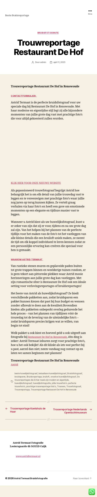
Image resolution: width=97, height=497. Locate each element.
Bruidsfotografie (48, 37)
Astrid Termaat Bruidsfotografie (30, 489)
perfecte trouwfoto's (56, 391)
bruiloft (44, 385)
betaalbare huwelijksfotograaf (50, 382)
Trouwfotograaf (49, 394)
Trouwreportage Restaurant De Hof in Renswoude (37, 397)
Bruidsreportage (33, 385)
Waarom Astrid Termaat (28, 263)
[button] (92, 492)
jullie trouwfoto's (39, 391)
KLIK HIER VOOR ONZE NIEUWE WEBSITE (38, 187)
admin (43, 66)
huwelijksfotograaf (75, 388)
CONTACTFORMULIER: (25, 100)
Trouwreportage (64, 394)
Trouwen (38, 394)
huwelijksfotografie (23, 391)
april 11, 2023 (59, 66)
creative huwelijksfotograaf (60, 385)
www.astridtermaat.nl (28, 467)
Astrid (15, 373)
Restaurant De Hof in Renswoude (55, 345)
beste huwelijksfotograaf (25, 382)
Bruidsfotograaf (71, 382)
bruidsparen (20, 385)
